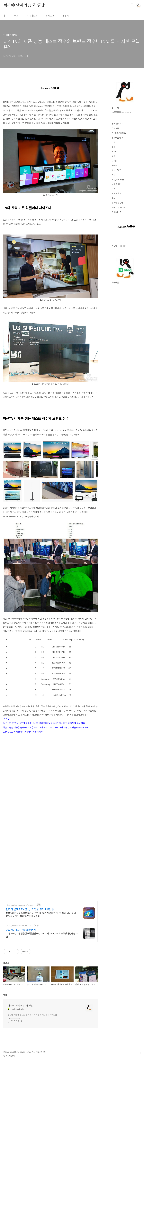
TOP (138, 1152)
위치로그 (50, 15)
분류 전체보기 (117, 123)
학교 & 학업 (117, 193)
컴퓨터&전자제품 (119, 133)
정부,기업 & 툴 (118, 179)
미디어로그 (32, 15)
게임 (113, 142)
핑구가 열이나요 (118, 207)
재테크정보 (116, 170)
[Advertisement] (50, 917)
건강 (113, 174)
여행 (113, 156)
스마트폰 (115, 128)
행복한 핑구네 (117, 202)
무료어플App (117, 137)
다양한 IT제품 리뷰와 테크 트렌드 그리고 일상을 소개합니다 (32, 1114)
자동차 (114, 160)
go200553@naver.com (121, 112)
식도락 (114, 151)
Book (114, 165)
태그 (16, 15)
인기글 (123, 245)
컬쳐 (113, 146)
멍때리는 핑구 (117, 212)
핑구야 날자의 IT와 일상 (24, 5)
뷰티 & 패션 (117, 184)
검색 (132, 6)
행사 (113, 198)
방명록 (65, 15)
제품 (113, 188)
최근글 (114, 245)
